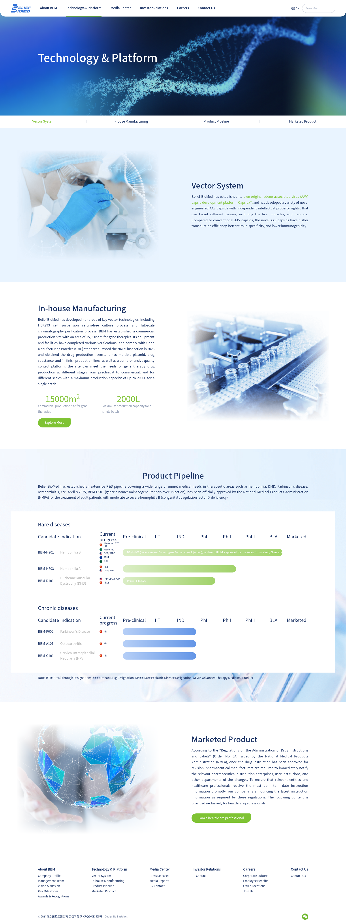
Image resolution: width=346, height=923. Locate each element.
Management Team (51, 880)
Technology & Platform (84, 8)
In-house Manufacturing (108, 880)
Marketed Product (104, 891)
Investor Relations (154, 8)
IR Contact (200, 875)
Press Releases (159, 875)
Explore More (54, 422)
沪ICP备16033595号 (91, 916)
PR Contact (157, 886)
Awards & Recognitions (53, 896)
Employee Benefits (255, 880)
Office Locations (254, 886)
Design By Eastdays (116, 916)
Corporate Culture (255, 875)
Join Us (248, 891)
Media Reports (159, 880)
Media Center (121, 8)
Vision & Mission (49, 886)
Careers (183, 8)
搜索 (330, 8)
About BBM (48, 8)
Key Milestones (48, 891)
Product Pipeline (103, 886)
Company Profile (49, 875)
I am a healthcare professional (221, 818)
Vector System (101, 875)
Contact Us (206, 8)
